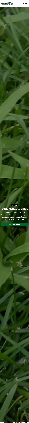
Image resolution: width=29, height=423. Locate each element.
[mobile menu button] (26, 3)
